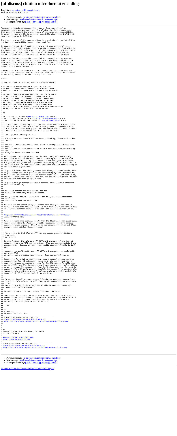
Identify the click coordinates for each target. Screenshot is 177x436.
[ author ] (53, 22)
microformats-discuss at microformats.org (25, 378)
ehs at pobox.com (50, 139)
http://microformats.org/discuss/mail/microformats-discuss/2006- (37, 252)
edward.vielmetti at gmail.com (18, 399)
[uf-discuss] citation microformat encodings (41, 17)
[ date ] (28, 22)
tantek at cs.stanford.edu (44, 137)
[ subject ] (44, 22)
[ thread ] (36, 22)
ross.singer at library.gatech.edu (25, 10)
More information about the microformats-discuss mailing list (27, 434)
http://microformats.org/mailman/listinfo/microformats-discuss (36, 380)
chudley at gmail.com (37, 134)
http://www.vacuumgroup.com (16, 402)
